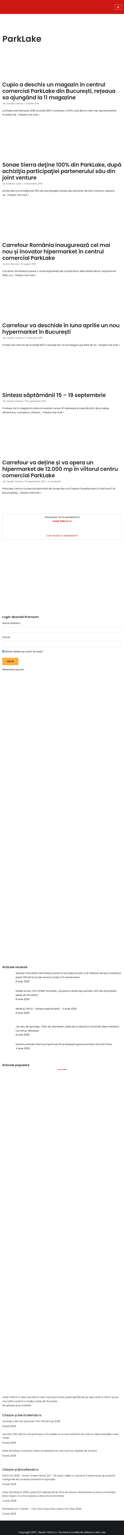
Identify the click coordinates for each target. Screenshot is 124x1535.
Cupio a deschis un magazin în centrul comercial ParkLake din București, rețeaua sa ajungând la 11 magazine (58, 91)
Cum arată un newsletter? (62, 535)
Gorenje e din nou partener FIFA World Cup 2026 (31, 1421)
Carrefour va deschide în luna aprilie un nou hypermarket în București (61, 329)
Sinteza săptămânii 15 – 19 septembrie (54, 395)
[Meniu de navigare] (118, 7)
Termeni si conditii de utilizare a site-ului (81, 1532)
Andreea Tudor (14, 183)
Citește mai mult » (29, 114)
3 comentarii (54, 481)
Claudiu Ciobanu (14, 103)
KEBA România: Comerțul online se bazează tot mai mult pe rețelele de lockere (49, 1451)
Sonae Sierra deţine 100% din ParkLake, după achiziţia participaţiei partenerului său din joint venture (61, 171)
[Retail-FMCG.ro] (41, 7)
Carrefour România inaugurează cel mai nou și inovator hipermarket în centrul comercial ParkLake (56, 251)
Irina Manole (12, 264)
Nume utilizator (11, 623)
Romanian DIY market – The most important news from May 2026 (41, 1509)
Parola (6, 637)
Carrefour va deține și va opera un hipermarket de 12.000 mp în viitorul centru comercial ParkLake (60, 469)
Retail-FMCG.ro (47, 1532)
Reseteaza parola (13, 669)
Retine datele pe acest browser (22, 651)
